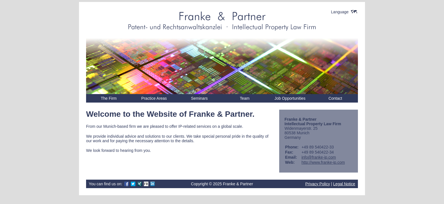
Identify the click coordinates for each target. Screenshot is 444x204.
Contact (335, 98)
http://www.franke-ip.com (323, 162)
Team (244, 98)
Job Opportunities (290, 98)
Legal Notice (344, 184)
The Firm (109, 98)
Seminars (199, 98)
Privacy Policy (317, 184)
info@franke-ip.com (319, 157)
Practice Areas (154, 98)
